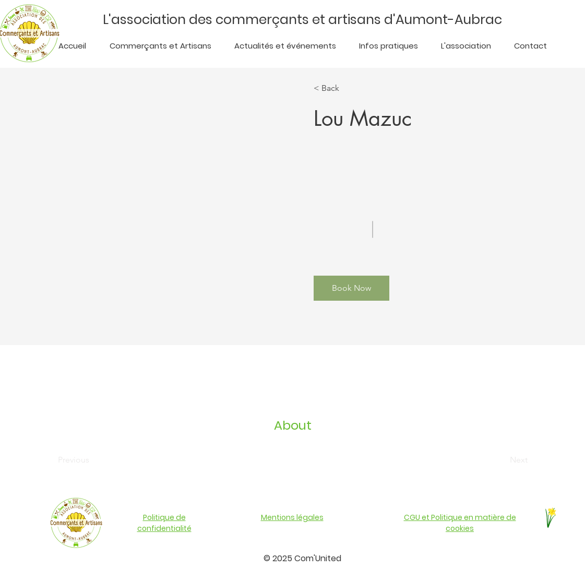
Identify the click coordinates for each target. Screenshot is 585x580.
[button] (351, 288)
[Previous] (88, 460)
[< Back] (344, 88)
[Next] (499, 460)
